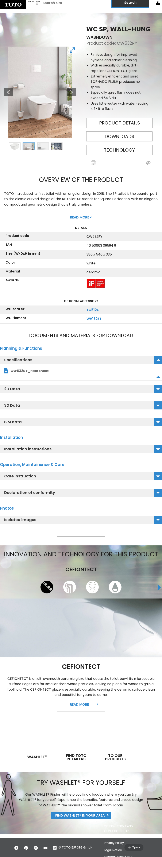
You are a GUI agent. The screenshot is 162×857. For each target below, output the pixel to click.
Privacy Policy (114, 843)
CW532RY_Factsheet (30, 370)
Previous (6, 92)
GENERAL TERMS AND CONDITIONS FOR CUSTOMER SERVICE (118, 831)
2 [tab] (29, 146)
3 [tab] (43, 146)
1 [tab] (14, 146)
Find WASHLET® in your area (80, 815)
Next (71, 92)
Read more (79, 704)
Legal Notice (113, 850)
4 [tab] (56, 146)
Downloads (119, 136)
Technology (119, 150)
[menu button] (158, 4)
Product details (119, 123)
